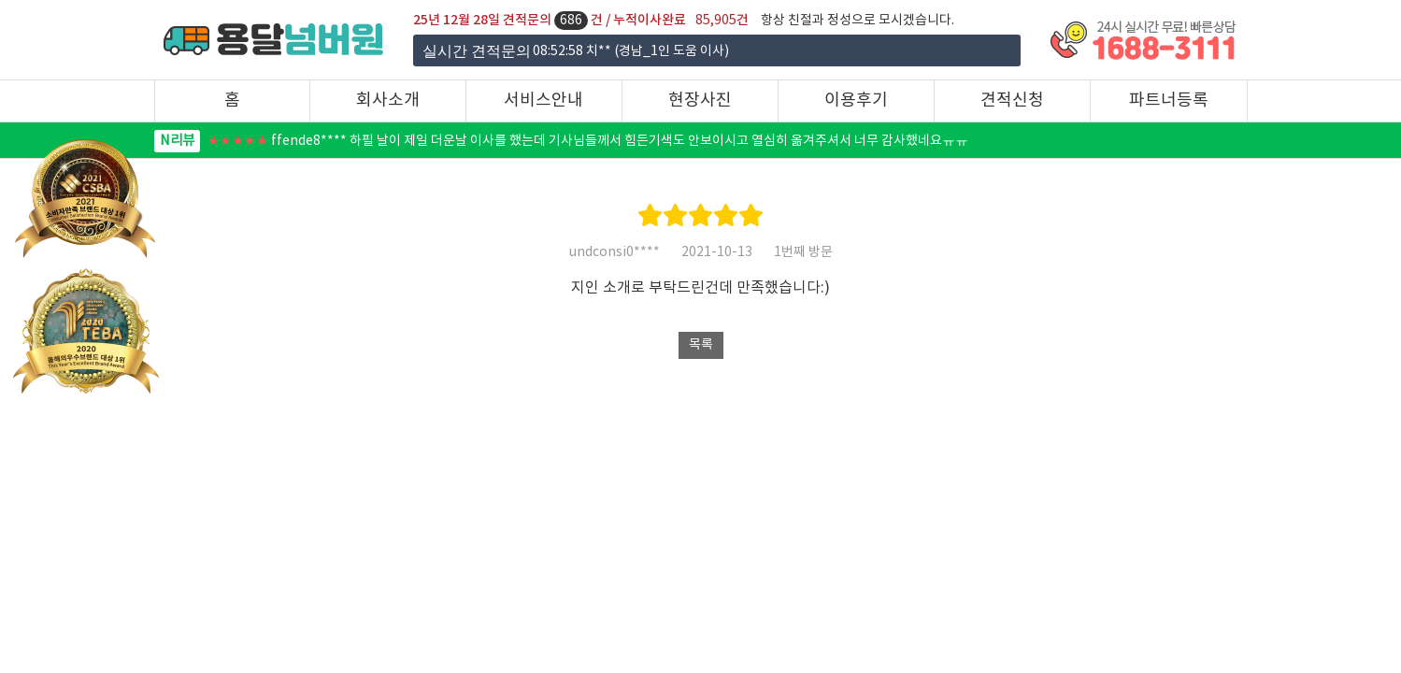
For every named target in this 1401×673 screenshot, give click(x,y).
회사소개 (388, 100)
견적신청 (1012, 100)
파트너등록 (1168, 100)
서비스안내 (543, 100)
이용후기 (856, 100)
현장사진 (700, 100)
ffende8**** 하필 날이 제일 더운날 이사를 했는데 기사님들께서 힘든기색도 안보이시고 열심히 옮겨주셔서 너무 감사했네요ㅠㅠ (561, 141)
